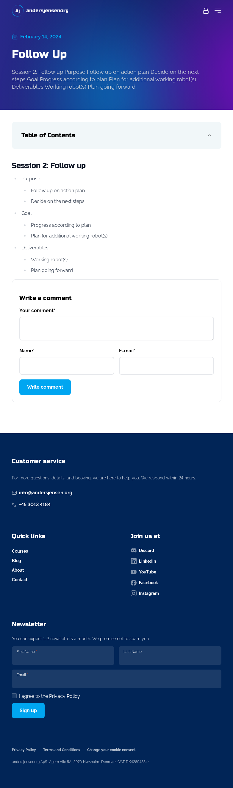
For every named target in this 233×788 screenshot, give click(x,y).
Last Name (132, 652)
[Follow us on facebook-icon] (176, 583)
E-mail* (127, 351)
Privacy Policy (64, 696)
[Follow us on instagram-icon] (176, 593)
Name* (27, 351)
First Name (27, 651)
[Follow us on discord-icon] (176, 551)
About (18, 570)
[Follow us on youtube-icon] (176, 572)
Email (22, 675)
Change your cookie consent (111, 750)
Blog (16, 560)
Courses (20, 551)
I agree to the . (50, 696)
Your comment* (37, 310)
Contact (19, 579)
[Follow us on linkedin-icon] (176, 561)
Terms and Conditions (61, 750)
